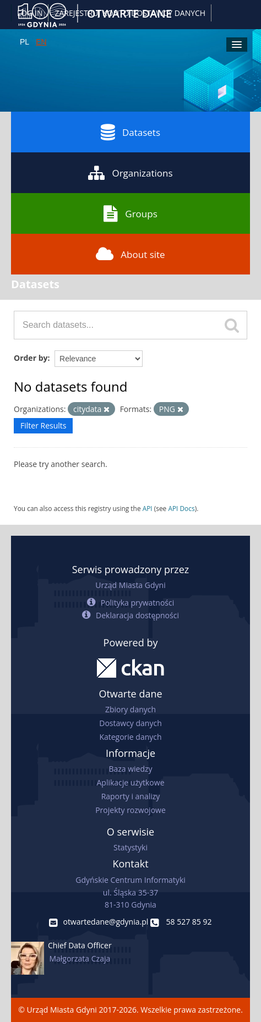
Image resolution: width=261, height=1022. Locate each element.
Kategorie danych (130, 737)
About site (130, 254)
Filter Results (43, 425)
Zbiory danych (130, 709)
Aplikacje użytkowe (131, 782)
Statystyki (130, 847)
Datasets (130, 132)
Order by (30, 358)
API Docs (181, 508)
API (148, 508)
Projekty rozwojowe (130, 810)
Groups (130, 213)
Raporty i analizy (130, 796)
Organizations (130, 172)
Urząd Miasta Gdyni (130, 585)
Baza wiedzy (130, 768)
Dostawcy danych (130, 723)
